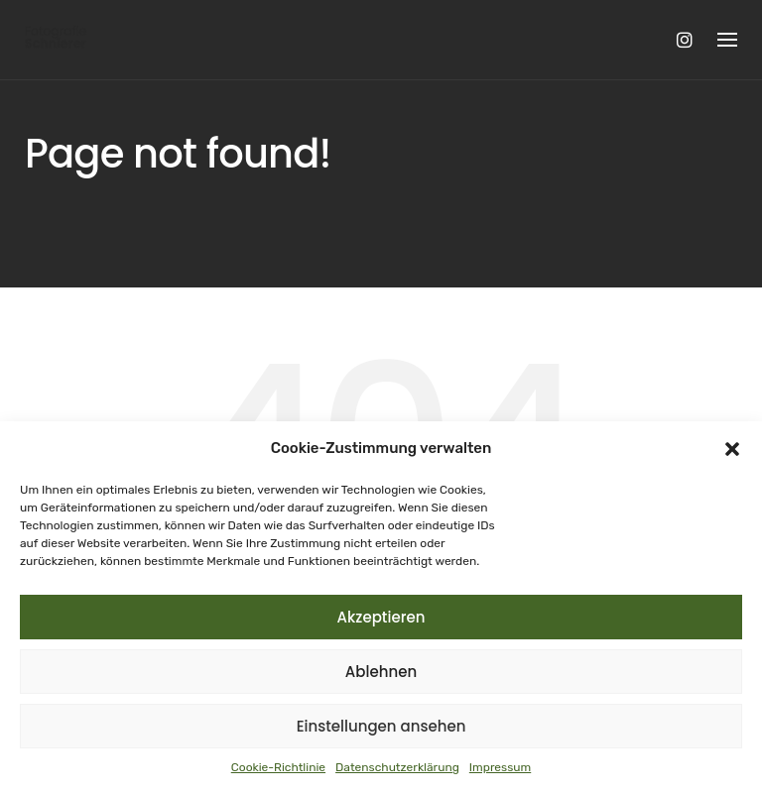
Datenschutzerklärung (397, 767)
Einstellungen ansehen (381, 726)
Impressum (500, 767)
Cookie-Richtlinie (278, 767)
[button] (732, 449)
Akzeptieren (381, 617)
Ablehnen (381, 671)
